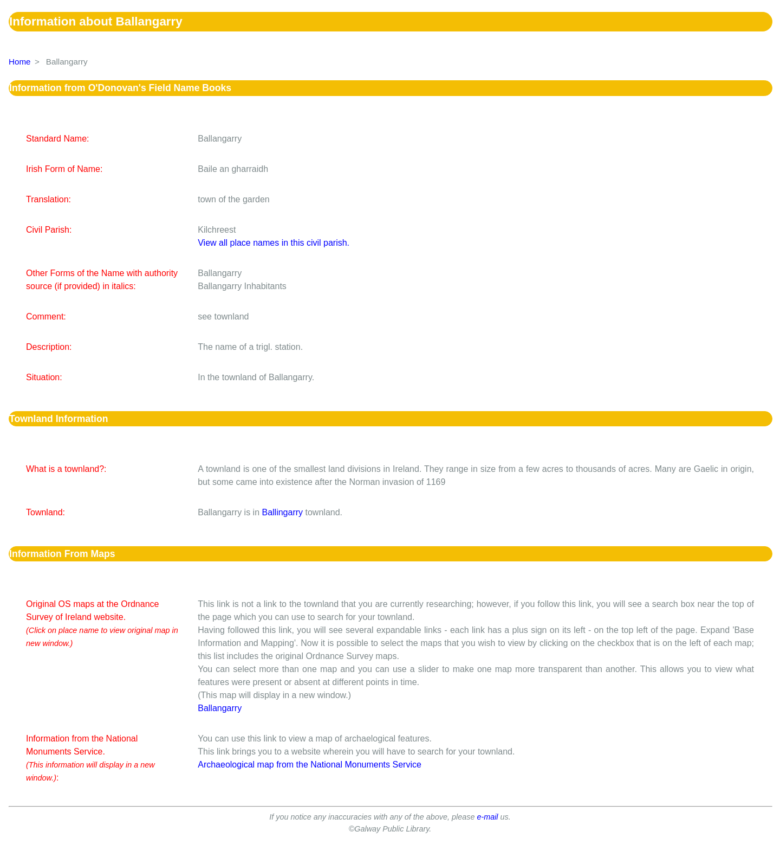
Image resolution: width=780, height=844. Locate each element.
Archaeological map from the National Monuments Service (309, 764)
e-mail (487, 817)
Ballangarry (220, 708)
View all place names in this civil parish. (273, 242)
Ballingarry (282, 512)
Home (20, 61)
